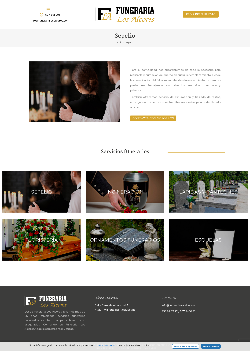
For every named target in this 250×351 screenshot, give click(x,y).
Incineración (125, 192)
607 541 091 (49, 15)
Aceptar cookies (211, 346)
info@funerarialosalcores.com (50, 20)
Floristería (42, 240)
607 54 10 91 (187, 311)
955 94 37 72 (170, 311)
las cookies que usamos (105, 345)
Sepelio (41, 192)
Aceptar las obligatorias (185, 346)
